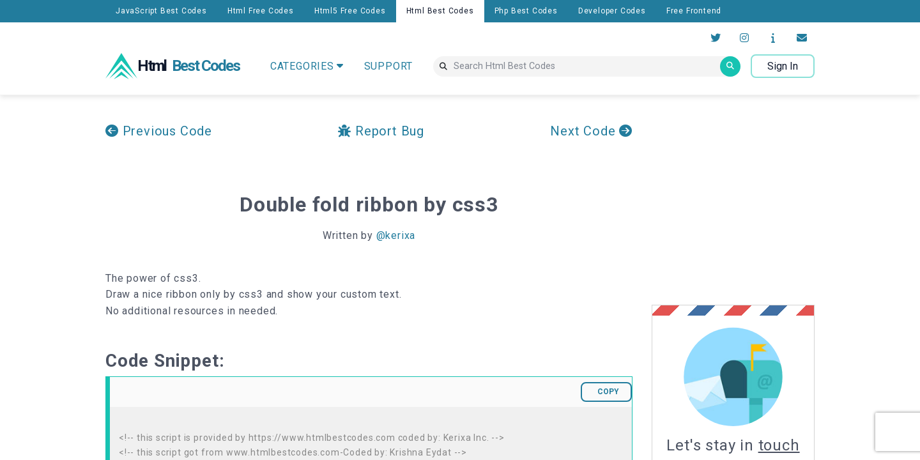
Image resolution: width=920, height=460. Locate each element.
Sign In (782, 66)
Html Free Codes (260, 10)
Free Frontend (693, 10)
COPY (608, 391)
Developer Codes (612, 10)
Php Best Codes (526, 10)
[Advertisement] (759, 200)
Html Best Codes (440, 10)
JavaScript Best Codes (161, 10)
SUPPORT (388, 66)
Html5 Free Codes (350, 10)
